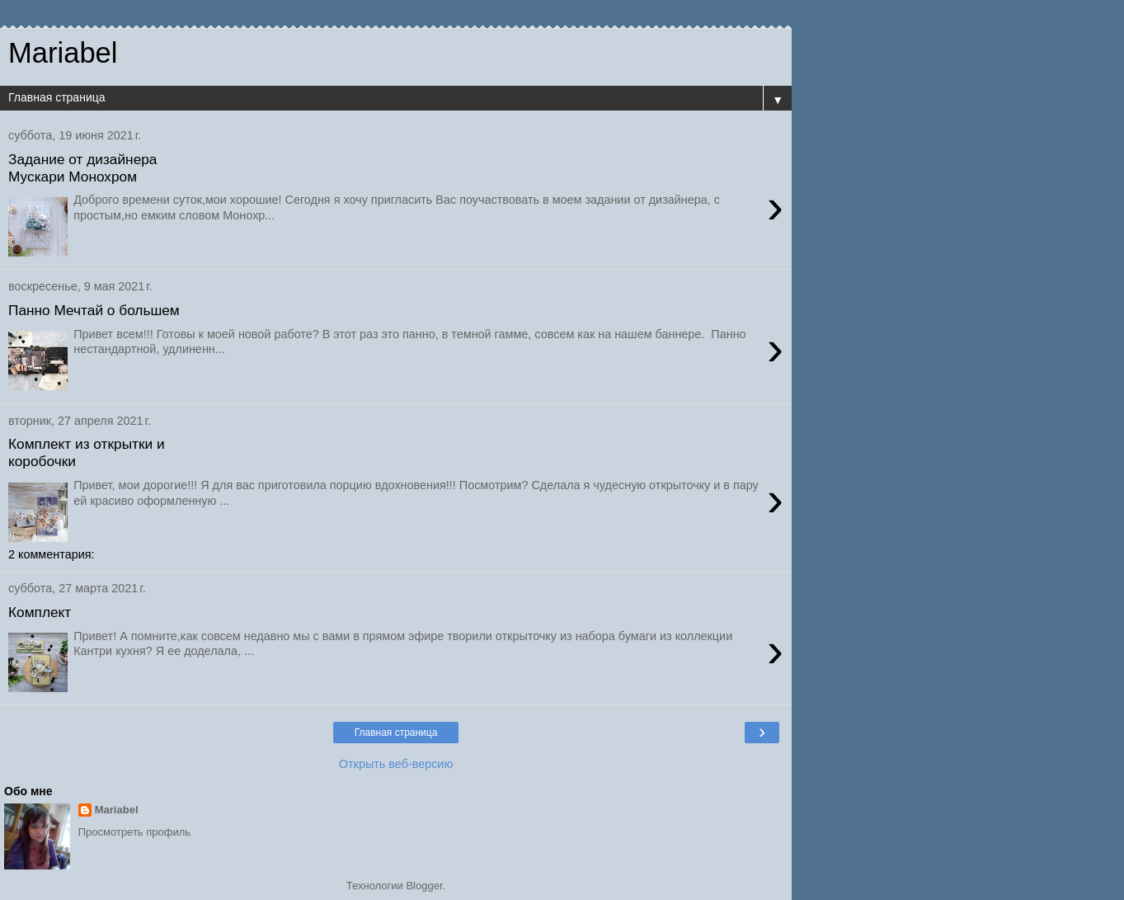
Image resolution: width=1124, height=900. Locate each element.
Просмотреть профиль (134, 832)
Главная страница (396, 732)
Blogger (424, 885)
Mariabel (117, 809)
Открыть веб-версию (396, 763)
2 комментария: (51, 554)
